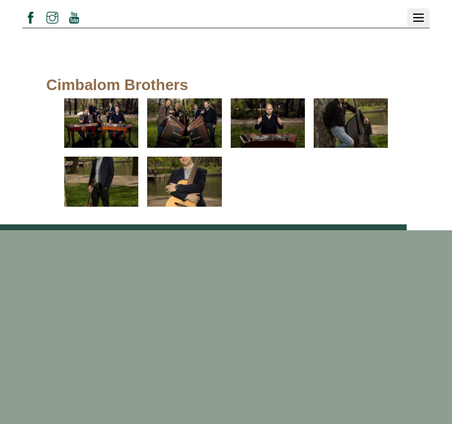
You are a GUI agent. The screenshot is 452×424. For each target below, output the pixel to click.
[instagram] (52, 16)
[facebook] (30, 16)
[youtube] (74, 16)
